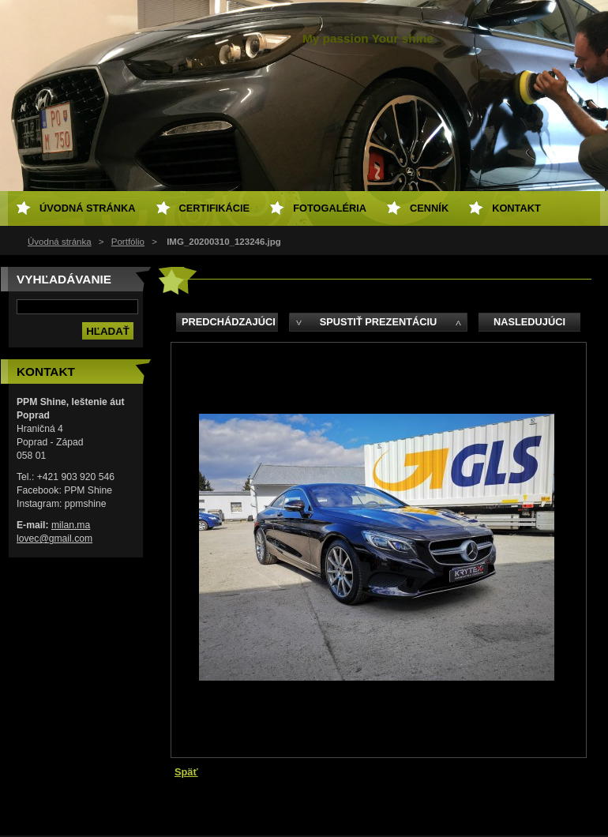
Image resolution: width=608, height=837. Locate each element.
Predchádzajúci (229, 322)
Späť (186, 772)
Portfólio (127, 241)
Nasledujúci (529, 322)
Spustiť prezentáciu (378, 322)
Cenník (429, 208)
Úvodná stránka (60, 241)
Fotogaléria (329, 208)
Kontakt (516, 208)
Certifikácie (214, 208)
